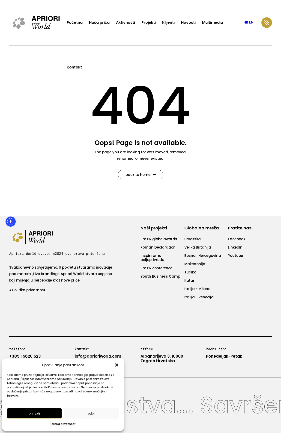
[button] (116, 365)
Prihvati (34, 413)
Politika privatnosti (63, 424)
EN (251, 22)
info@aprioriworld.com (98, 356)
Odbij (91, 413)
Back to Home (141, 174)
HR (245, 22)
